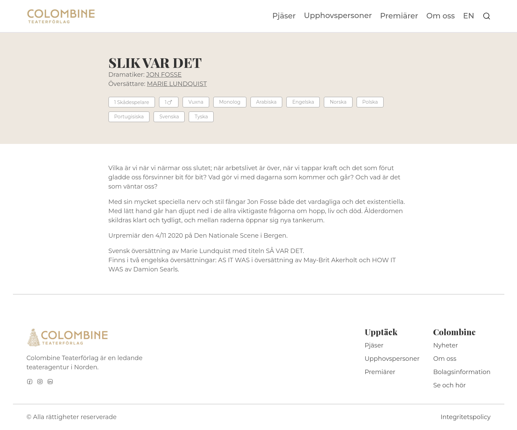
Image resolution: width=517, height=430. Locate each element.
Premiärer (399, 16)
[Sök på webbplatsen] (487, 16)
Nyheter (445, 345)
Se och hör (449, 385)
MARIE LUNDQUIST (177, 84)
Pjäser (284, 16)
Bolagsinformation (461, 372)
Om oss (440, 16)
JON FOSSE (164, 74)
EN (468, 16)
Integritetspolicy (465, 417)
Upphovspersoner (338, 15)
